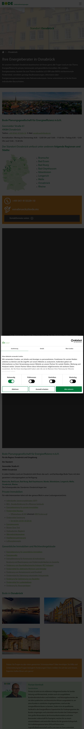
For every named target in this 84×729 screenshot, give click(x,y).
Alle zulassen (68, 389)
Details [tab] (42, 348)
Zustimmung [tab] (14, 348)
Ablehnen (15, 389)
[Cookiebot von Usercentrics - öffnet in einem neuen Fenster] (72, 341)
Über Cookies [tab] (69, 348)
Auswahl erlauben (42, 389)
